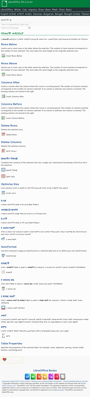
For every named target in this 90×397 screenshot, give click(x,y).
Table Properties (11, 343)
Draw (41, 9)
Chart (62, 9)
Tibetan (85, 14)
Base (48, 9)
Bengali (59, 14)
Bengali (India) (72, 14)
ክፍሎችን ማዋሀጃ (9, 158)
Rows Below (9, 44)
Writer (17, 9)
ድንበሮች (5, 263)
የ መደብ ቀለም (8, 227)
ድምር (4, 327)
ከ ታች (4, 218)
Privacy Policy (25, 381)
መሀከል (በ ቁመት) (9, 209)
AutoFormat (9, 246)
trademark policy (58, 390)
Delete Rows (9, 125)
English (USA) (8, 14)
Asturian (37, 14)
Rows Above (9, 63)
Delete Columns (11, 142)
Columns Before (11, 104)
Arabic (28, 14)
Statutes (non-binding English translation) (46, 381)
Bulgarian (48, 14)
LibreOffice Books (45, 370)
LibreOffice (7, 9)
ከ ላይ (3, 200)
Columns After (10, 82)
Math (55, 9)
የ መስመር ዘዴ (7, 279)
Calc (24, 9)
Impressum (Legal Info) (10, 381)
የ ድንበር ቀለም (8, 296)
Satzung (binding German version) (75, 381)
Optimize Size (10, 184)
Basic (69, 9)
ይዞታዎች (5, 19)
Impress (32, 9)
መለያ (3, 315)
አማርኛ (20, 14)
